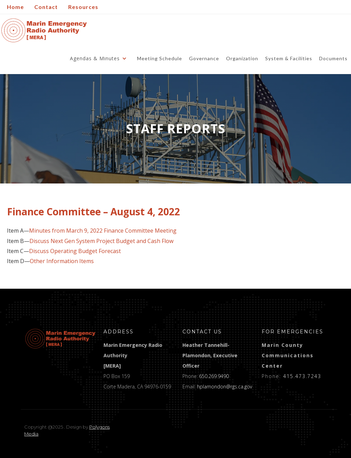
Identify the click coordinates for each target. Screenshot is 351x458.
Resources (83, 6)
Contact (46, 6)
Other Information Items (62, 261)
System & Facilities (288, 58)
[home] (44, 30)
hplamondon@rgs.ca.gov (224, 386)
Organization (242, 58)
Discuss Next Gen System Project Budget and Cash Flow (101, 241)
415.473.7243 (302, 376)
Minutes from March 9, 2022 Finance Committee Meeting (103, 230)
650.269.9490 (214, 376)
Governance (204, 58)
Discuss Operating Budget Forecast (75, 251)
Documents (333, 58)
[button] (100, 58)
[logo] (60, 338)
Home (15, 6)
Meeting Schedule (159, 58)
